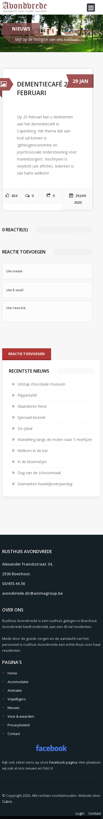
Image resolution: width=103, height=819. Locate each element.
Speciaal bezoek (31, 417)
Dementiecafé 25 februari (44, 88)
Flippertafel (27, 395)
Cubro (7, 801)
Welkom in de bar (32, 450)
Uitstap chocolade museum (41, 384)
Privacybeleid (19, 725)
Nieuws (14, 707)
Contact (14, 733)
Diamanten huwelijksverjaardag (44, 483)
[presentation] (43, 335)
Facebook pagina (63, 762)
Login (80, 813)
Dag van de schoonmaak (39, 472)
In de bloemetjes (32, 461)
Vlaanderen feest (32, 406)
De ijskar (25, 428)
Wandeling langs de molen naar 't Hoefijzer (54, 439)
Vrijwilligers (17, 699)
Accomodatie (18, 681)
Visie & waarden (21, 716)
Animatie (15, 690)
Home (12, 673)
